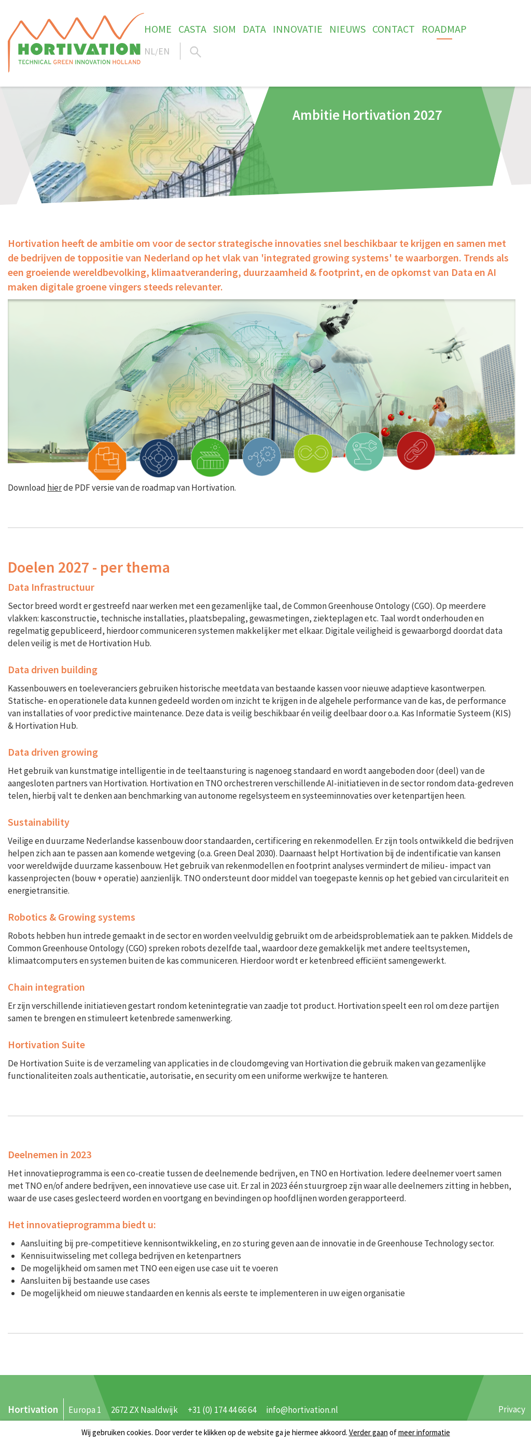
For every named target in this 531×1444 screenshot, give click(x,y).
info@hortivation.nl (302, 1409)
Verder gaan (368, 1432)
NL (149, 51)
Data (254, 28)
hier (54, 487)
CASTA (192, 28)
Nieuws (347, 28)
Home (158, 28)
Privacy (511, 1409)
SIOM (224, 28)
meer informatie (424, 1432)
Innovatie (298, 28)
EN (164, 51)
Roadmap (444, 28)
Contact (393, 28)
